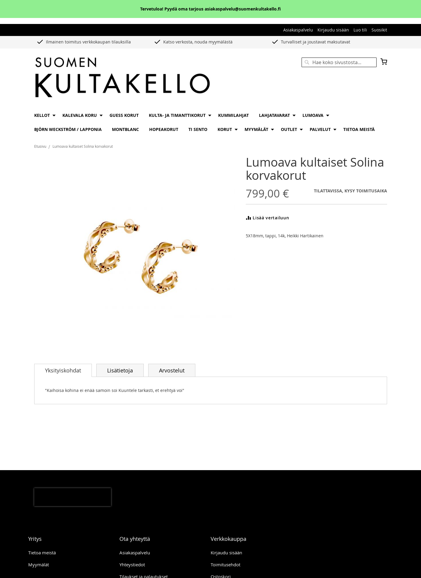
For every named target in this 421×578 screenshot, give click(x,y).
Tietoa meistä (42, 553)
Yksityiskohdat (63, 370)
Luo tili (360, 30)
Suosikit (379, 30)
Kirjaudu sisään (333, 30)
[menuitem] (43, 115)
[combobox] (339, 62)
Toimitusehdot (225, 565)
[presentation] (72, 497)
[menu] (210, 122)
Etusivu (40, 146)
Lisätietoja (120, 370)
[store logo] (122, 78)
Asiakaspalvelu (298, 30)
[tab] (63, 370)
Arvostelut (172, 370)
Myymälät (38, 565)
